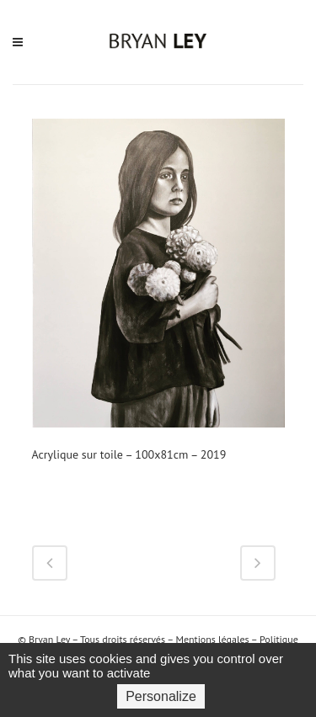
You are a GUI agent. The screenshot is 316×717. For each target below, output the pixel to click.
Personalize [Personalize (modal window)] (161, 696)
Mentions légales (212, 639)
